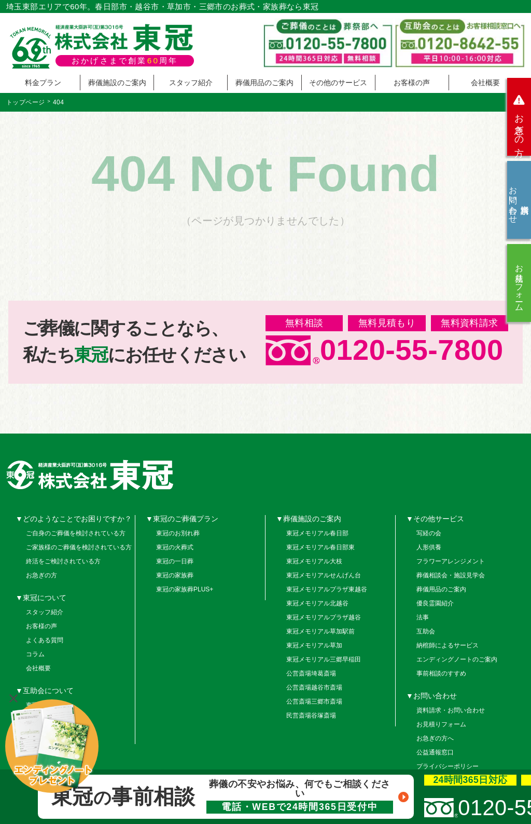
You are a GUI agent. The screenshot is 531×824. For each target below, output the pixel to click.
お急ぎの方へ (435, 738)
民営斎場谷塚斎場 (311, 715)
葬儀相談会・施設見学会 (450, 575)
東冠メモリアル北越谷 (317, 603)
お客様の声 (412, 82)
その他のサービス (338, 82)
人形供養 (428, 547)
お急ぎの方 (519, 116)
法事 (422, 617)
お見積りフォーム (519, 283)
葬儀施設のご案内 (117, 82)
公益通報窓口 (435, 752)
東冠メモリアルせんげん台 (323, 575)
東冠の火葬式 (174, 547)
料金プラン (43, 82)
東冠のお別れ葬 (178, 533)
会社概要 (485, 82)
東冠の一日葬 (174, 561)
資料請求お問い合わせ (519, 200)
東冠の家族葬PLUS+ (184, 589)
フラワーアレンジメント (450, 561)
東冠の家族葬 (174, 575)
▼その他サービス (435, 519)
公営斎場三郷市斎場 (314, 701)
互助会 (425, 631)
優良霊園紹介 (435, 603)
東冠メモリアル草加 (314, 645)
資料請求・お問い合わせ (450, 710)
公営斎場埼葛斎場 (311, 673)
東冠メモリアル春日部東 (320, 547)
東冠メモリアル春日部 (317, 533)
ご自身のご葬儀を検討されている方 (75, 533)
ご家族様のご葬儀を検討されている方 (79, 547)
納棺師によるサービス (447, 645)
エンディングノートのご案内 (456, 659)
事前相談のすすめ (441, 673)
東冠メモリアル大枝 (314, 561)
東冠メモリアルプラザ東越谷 (326, 589)
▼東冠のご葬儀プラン (182, 519)
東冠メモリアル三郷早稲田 (323, 659)
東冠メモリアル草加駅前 (320, 631)
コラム (35, 654)
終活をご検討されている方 (63, 561)
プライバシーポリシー (447, 766)
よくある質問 (44, 640)
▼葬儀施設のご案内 (308, 519)
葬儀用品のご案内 (264, 82)
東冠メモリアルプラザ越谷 (323, 617)
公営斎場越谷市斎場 (314, 687)
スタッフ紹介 (191, 82)
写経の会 (428, 533)
